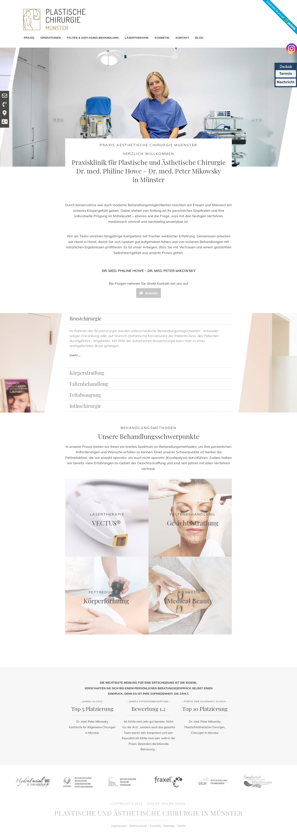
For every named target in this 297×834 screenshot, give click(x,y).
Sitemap (168, 826)
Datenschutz (138, 826)
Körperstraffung (86, 373)
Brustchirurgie (85, 318)
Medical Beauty (190, 600)
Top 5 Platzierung (92, 708)
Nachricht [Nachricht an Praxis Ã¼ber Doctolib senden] (286, 82)
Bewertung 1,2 (148, 708)
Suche (182, 826)
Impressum (118, 826)
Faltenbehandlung (88, 384)
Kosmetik (190, 592)
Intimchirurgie (85, 406)
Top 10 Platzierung (205, 708)
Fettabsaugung (85, 395)
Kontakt (155, 826)
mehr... (75, 355)
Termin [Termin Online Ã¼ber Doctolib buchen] (285, 74)
